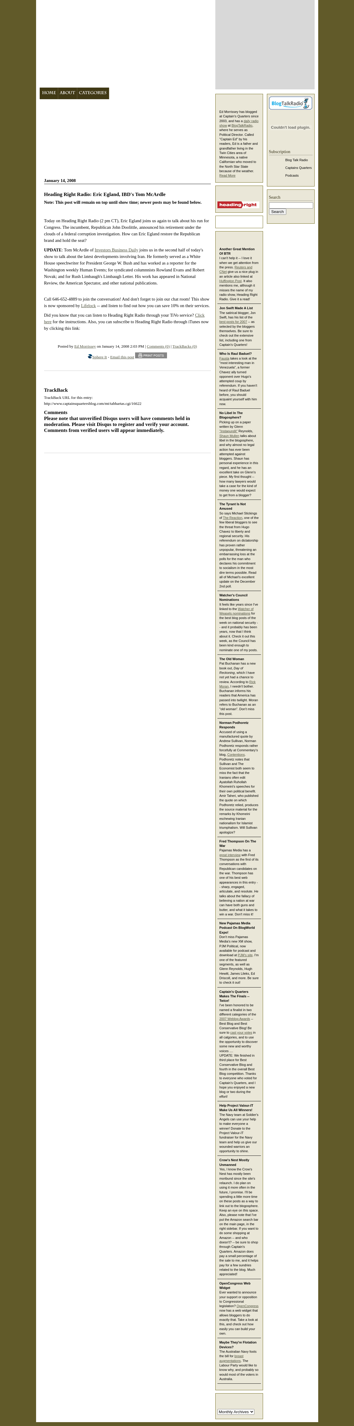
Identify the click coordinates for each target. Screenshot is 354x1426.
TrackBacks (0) (184, 346)
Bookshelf (151, 93)
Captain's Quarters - (126, 44)
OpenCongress (247, 1306)
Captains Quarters (298, 167)
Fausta (224, 358)
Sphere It (99, 357)
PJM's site (245, 955)
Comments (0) (158, 346)
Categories (93, 93)
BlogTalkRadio (241, 125)
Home (49, 93)
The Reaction (232, 518)
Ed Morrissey (85, 346)
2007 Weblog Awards (234, 1019)
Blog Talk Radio (296, 160)
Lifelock (88, 305)
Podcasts (292, 175)
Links (175, 93)
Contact (198, 93)
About (67, 93)
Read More (227, 175)
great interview (230, 855)
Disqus (104, 424)
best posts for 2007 (233, 322)
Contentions (236, 754)
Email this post (122, 357)
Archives (122, 93)
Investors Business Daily (116, 250)
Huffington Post (230, 281)
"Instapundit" (228, 431)
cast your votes (241, 1032)
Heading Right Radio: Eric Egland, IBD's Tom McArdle (105, 194)
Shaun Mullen (229, 436)
